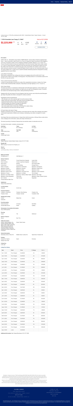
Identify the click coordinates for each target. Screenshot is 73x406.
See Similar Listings (41, 47)
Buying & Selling (64, 1)
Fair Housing (54, 394)
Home (52, 1)
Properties (57, 1)
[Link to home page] (1, 2)
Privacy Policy (54, 390)
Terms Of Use (54, 389)
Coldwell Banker (19, 389)
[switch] (37, 43)
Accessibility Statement (54, 392)
